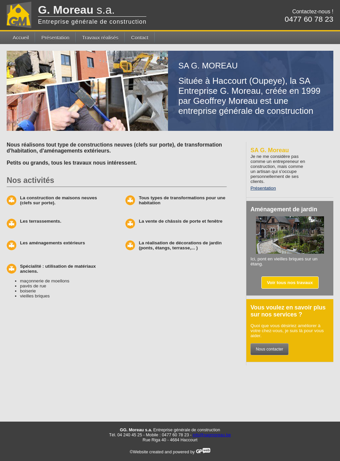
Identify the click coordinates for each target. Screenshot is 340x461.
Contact (139, 37)
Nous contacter (269, 349)
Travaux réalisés (100, 37)
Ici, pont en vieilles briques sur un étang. (283, 261)
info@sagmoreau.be (212, 434)
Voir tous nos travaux (290, 282)
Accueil (21, 37)
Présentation (55, 37)
